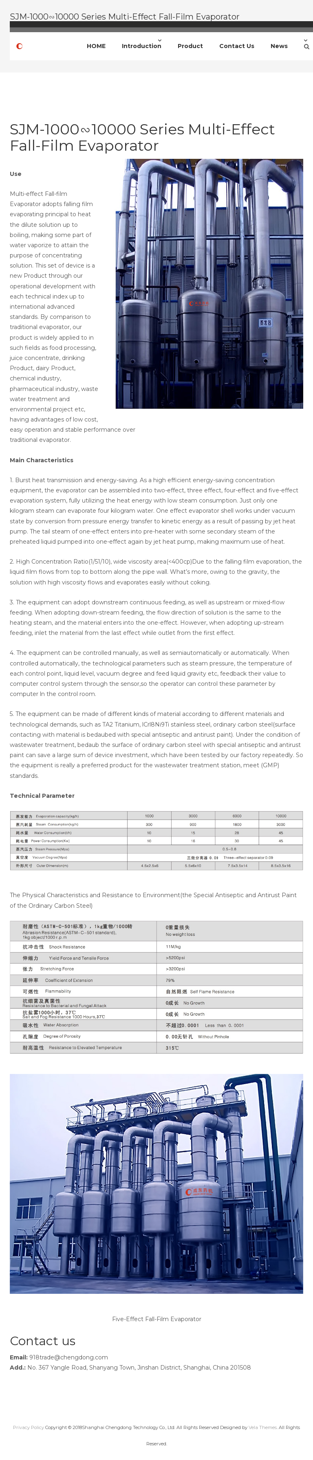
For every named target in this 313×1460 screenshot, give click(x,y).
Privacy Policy (28, 1427)
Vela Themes (263, 1427)
